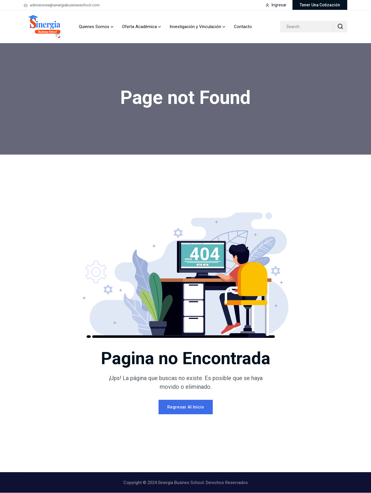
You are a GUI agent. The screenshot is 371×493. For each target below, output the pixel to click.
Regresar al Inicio (185, 407)
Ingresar (276, 5)
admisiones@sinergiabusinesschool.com (62, 5)
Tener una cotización (320, 5)
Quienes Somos (94, 26)
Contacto (243, 26)
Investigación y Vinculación (195, 26)
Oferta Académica (139, 26)
